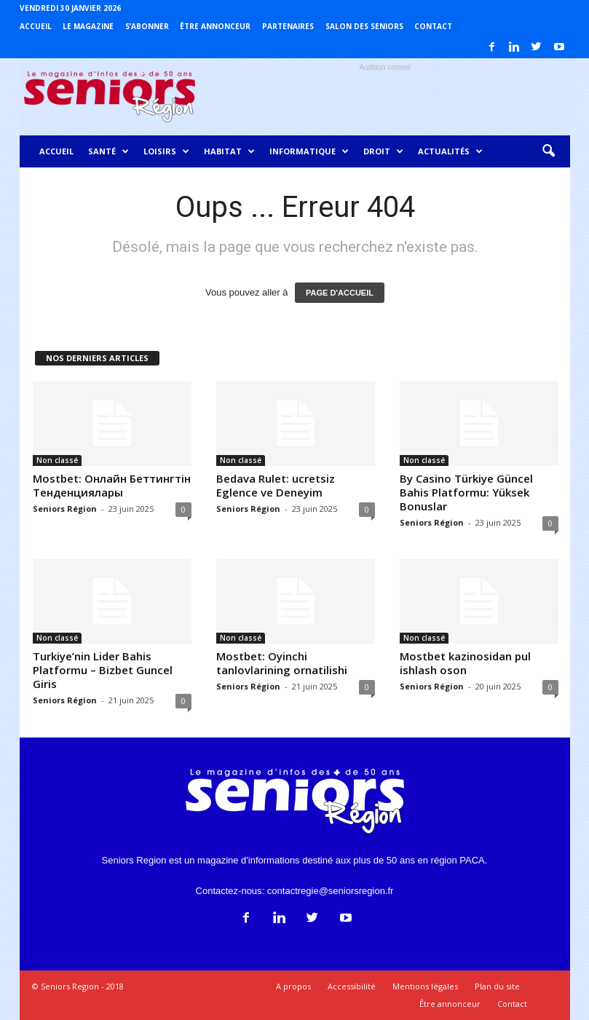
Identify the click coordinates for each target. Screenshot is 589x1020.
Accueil (36, 26)
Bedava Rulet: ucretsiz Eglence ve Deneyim (275, 485)
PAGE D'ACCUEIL (339, 292)
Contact (433, 26)
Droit (383, 151)
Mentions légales (425, 986)
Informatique (309, 151)
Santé (108, 151)
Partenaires (288, 26)
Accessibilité (352, 986)
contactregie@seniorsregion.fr (330, 890)
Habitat (229, 151)
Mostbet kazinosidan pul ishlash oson (465, 663)
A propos (293, 986)
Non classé (57, 460)
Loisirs (166, 151)
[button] (548, 151)
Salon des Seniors (364, 26)
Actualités (450, 151)
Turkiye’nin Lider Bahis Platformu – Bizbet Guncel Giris (103, 670)
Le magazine (88, 26)
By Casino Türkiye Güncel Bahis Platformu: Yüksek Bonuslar (466, 492)
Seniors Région (65, 508)
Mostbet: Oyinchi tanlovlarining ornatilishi (281, 663)
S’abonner (147, 26)
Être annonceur (215, 26)
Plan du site (497, 986)
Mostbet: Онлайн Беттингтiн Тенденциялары (112, 485)
